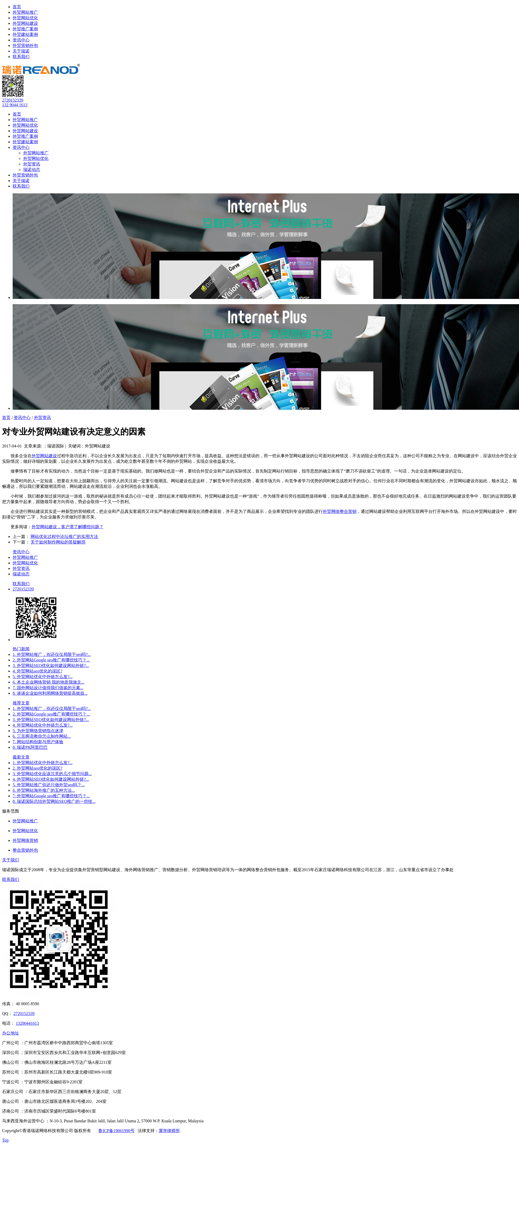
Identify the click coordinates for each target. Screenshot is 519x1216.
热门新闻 (21, 649)
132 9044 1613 (14, 105)
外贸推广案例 (25, 29)
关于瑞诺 (21, 51)
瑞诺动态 (31, 169)
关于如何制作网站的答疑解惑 (58, 542)
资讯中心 (21, 40)
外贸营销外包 (25, 45)
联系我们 (21, 56)
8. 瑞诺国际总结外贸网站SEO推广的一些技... (54, 801)
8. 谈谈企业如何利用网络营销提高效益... (50, 693)
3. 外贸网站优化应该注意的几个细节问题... (52, 773)
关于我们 (10, 860)
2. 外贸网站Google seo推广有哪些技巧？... (51, 660)
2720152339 (12, 100)
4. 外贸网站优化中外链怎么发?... (43, 725)
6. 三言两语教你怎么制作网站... (42, 736)
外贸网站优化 (25, 18)
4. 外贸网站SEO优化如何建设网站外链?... (51, 779)
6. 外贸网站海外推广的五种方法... (44, 790)
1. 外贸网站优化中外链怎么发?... (43, 762)
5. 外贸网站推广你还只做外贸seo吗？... (49, 785)
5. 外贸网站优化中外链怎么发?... (43, 676)
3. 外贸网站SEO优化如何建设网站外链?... (51, 665)
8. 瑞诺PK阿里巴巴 (30, 747)
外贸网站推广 (25, 12)
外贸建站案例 (25, 34)
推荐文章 (21, 703)
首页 (17, 6)
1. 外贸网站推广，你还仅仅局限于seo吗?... (52, 654)
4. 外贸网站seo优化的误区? (37, 671)
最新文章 (21, 757)
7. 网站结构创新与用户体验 (38, 742)
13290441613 (27, 1023)
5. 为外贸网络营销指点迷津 (38, 730)
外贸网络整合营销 (340, 511)
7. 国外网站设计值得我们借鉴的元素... (48, 687)
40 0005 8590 (27, 1004)
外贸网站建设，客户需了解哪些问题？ (67, 526)
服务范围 (10, 811)
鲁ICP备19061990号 (116, 1130)
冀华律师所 (169, 1130)
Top (5, 1140)
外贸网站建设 (25, 23)
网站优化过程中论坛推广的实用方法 (64, 536)
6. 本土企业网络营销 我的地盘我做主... (48, 682)
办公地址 (10, 1033)
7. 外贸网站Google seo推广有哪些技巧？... (51, 796)
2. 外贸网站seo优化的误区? (37, 768)
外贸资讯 (31, 164)
